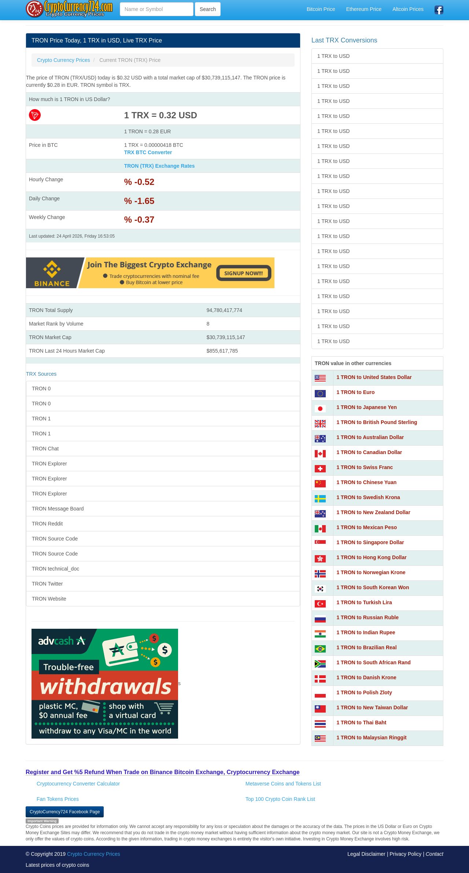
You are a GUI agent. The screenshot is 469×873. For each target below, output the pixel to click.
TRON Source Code (55, 539)
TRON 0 (41, 388)
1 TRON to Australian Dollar (370, 437)
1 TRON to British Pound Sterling (376, 422)
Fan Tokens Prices (58, 799)
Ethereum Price (363, 9)
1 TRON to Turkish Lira (364, 602)
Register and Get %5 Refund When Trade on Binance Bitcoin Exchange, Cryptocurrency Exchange (163, 772)
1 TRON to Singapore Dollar (370, 542)
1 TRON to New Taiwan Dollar (372, 707)
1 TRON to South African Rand (373, 662)
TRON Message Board (58, 509)
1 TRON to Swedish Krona (368, 497)
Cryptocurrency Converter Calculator (78, 784)
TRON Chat (45, 449)
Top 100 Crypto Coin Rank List (280, 799)
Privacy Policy (405, 854)
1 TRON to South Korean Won (372, 587)
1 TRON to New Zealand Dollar (373, 512)
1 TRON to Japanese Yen (366, 407)
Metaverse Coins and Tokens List (283, 784)
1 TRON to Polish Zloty (364, 692)
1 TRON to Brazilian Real (366, 647)
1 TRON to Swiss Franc (364, 467)
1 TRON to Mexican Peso (366, 527)
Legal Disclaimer (366, 854)
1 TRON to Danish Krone (366, 677)
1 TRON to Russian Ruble (367, 617)
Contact (434, 854)
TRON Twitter (47, 584)
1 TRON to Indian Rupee (365, 632)
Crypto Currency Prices (93, 854)
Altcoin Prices (408, 9)
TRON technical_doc (55, 569)
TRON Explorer (49, 464)
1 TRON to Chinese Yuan (366, 482)
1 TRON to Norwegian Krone (370, 572)
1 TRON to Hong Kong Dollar (371, 557)
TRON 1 (41, 418)
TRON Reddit (47, 524)
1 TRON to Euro (355, 392)
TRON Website (49, 599)
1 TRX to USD (333, 56)
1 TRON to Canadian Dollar (369, 452)
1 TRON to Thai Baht (361, 722)
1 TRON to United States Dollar (373, 377)
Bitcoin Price (321, 9)
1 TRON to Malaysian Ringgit (371, 737)
